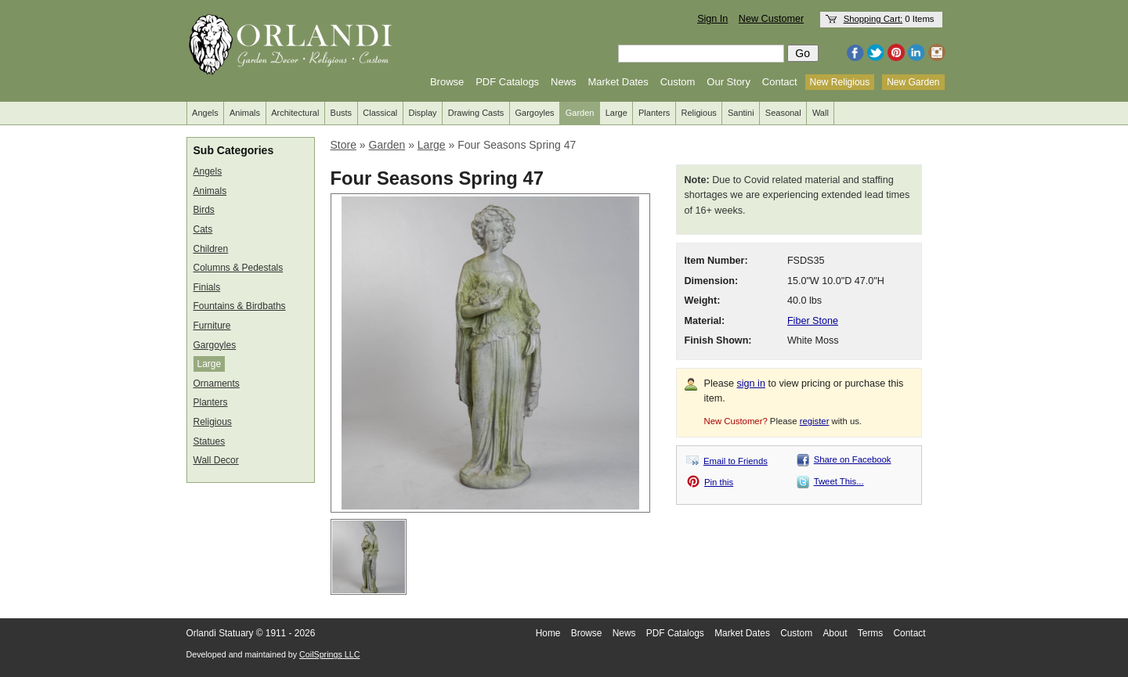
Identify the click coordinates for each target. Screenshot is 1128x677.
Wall (820, 112)
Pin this (718, 482)
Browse (447, 82)
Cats (203, 229)
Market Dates (618, 82)
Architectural (295, 112)
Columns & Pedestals (238, 267)
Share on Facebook (852, 459)
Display (422, 112)
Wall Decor (216, 460)
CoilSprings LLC (329, 654)
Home (548, 633)
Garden (580, 112)
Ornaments (216, 383)
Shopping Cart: (873, 18)
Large (616, 112)
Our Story (728, 82)
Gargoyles (534, 112)
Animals (245, 112)
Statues (209, 441)
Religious (699, 112)
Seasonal (783, 112)
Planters (654, 112)
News (564, 82)
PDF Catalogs (507, 82)
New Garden (913, 82)
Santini (741, 112)
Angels (205, 112)
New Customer (771, 18)
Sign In (712, 18)
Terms (870, 633)
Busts (341, 112)
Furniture (212, 325)
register (815, 421)
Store (343, 145)
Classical (380, 112)
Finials (207, 287)
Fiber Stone (812, 320)
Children (211, 248)
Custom (678, 82)
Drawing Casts (476, 112)
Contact (779, 82)
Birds (204, 209)
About (834, 633)
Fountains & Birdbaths (239, 306)
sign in (751, 383)
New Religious (840, 82)
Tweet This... (839, 481)
